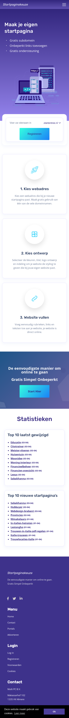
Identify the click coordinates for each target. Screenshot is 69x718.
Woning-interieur (21, 462)
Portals (11, 628)
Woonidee (16, 458)
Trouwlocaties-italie (22, 539)
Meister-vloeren (20, 450)
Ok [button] (54, 711)
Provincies (17, 515)
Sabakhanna (18, 478)
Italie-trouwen (19, 535)
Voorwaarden (14, 664)
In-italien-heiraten (22, 523)
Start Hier (34, 391)
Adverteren (13, 634)
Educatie (16, 442)
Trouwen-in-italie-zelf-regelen (28, 531)
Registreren (13, 658)
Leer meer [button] (19, 713)
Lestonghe (17, 527)
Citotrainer (17, 446)
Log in (10, 652)
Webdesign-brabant (22, 511)
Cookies (11, 671)
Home (10, 616)
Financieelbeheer (21, 466)
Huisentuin (17, 454)
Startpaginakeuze (15, 4)
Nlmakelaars (18, 519)
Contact (11, 622)
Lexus (14, 474)
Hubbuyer (16, 507)
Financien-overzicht (22, 470)
